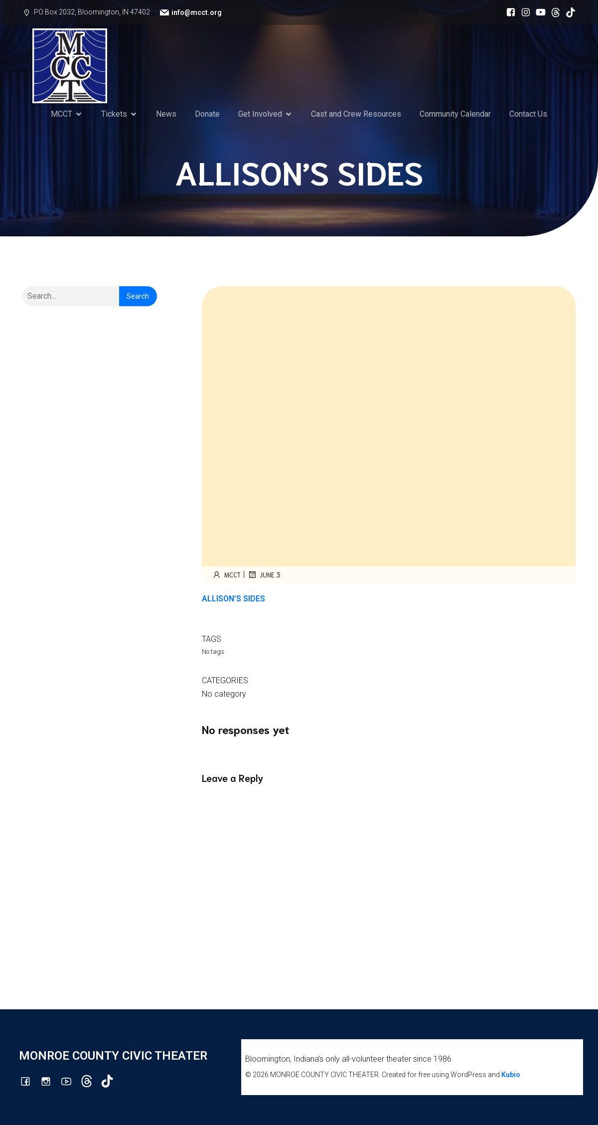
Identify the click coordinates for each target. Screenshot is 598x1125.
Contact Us (528, 114)
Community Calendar (455, 114)
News (166, 114)
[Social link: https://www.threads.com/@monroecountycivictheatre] (553, 12)
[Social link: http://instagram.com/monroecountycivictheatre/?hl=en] (523, 12)
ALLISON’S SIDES (233, 598)
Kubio (510, 1075)
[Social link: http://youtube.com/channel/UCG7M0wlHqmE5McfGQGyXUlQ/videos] (538, 12)
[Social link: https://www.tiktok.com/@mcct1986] (568, 12)
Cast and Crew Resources (356, 114)
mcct (226, 574)
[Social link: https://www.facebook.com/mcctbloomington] (508, 12)
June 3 (264, 574)
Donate (207, 114)
